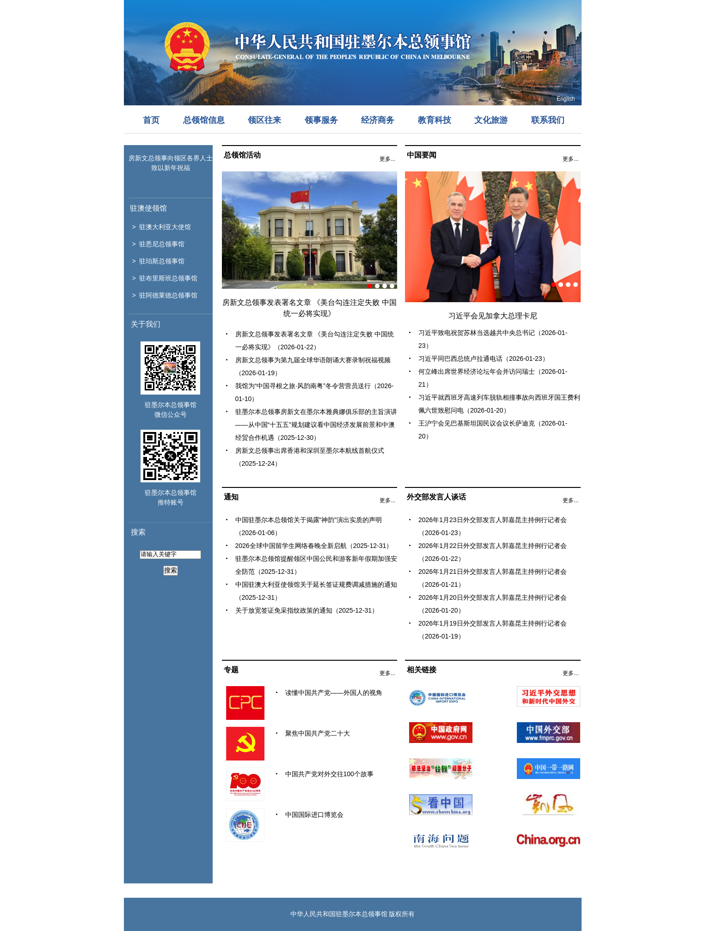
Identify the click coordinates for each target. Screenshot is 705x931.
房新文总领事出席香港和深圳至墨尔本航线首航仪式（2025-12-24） (309, 457)
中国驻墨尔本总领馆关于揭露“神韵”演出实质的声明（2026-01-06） (308, 526)
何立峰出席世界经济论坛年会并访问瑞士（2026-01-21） (492, 378)
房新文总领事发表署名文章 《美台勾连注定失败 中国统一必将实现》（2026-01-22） (314, 340)
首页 (151, 120)
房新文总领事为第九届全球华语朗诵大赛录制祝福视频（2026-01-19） (313, 366)
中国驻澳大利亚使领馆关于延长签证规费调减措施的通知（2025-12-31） (316, 591)
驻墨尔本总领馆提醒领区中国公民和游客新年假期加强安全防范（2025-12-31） (316, 565)
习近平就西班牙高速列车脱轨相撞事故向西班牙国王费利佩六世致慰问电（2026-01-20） (499, 404)
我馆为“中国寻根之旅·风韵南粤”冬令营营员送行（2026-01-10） (314, 392)
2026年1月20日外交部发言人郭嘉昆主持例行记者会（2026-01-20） (492, 604)
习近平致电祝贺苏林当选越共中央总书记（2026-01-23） (492, 339)
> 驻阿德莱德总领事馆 (165, 295)
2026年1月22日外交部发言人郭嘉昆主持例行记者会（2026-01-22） (492, 552)
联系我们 (547, 120)
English (566, 99)
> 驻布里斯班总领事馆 (165, 278)
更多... (387, 159)
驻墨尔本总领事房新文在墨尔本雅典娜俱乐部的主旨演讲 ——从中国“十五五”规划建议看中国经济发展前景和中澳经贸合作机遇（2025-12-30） (316, 424)
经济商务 (377, 120)
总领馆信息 (204, 120)
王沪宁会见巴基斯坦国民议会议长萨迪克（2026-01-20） (492, 430)
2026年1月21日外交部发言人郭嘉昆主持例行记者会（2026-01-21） (492, 578)
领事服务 (321, 120)
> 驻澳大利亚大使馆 (161, 227)
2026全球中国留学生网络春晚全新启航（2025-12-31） (314, 545)
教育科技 (434, 120)
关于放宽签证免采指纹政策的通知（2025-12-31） (307, 610)
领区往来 (264, 120)
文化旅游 (491, 120)
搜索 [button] (170, 570)
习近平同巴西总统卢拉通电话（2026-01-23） (483, 358)
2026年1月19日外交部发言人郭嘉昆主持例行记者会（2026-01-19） (492, 630)
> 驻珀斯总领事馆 (158, 261)
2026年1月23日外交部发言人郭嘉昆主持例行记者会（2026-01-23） (492, 526)
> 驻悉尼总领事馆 (158, 244)
